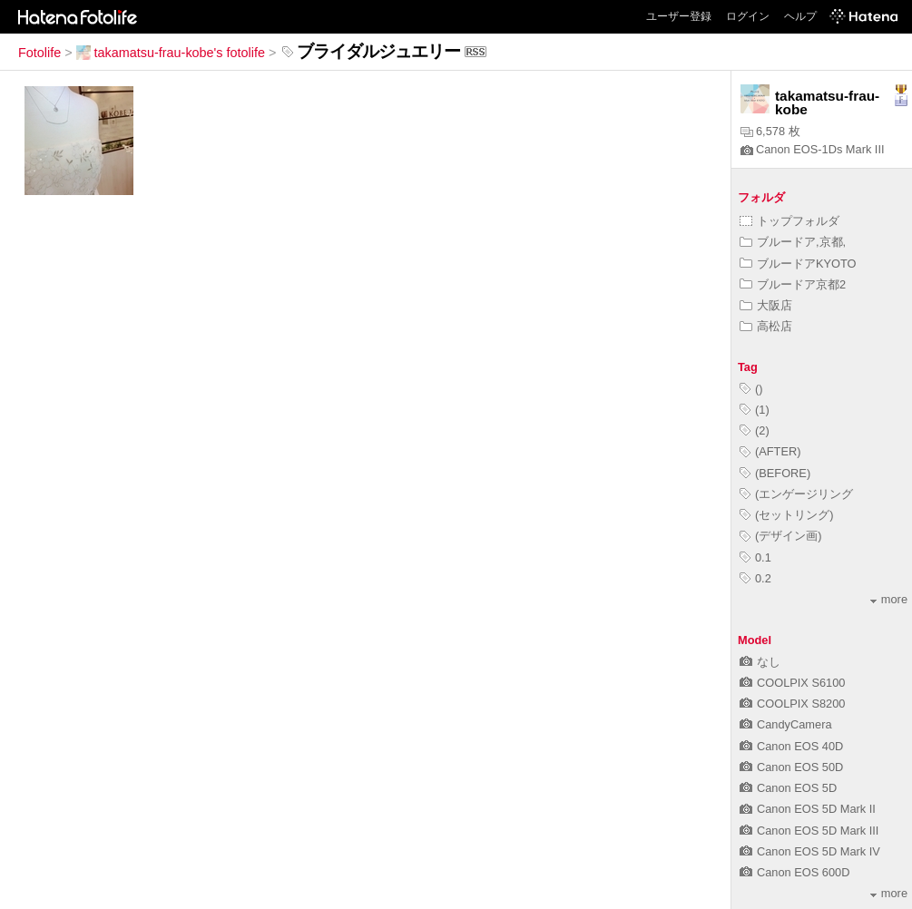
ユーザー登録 (678, 16)
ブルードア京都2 (793, 284)
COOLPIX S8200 (792, 703)
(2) (755, 430)
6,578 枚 (770, 131)
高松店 (766, 326)
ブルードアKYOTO (798, 263)
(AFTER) (770, 451)
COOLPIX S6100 (792, 682)
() (751, 389)
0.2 (755, 578)
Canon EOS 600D (794, 872)
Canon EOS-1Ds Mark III (812, 149)
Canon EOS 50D (791, 767)
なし (760, 662)
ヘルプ (800, 16)
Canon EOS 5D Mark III (809, 830)
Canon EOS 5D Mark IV (810, 851)
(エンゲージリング (796, 494)
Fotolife (39, 52)
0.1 (755, 557)
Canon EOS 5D (788, 788)
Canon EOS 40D (791, 746)
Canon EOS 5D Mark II (808, 809)
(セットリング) (787, 515)
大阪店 (766, 305)
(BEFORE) (775, 473)
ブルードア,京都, (793, 242)
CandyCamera (786, 724)
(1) (755, 409)
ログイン (748, 16)
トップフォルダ (789, 221)
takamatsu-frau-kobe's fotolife (170, 52)
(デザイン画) (781, 535)
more (888, 599)
